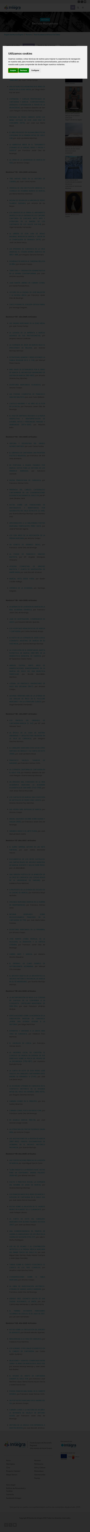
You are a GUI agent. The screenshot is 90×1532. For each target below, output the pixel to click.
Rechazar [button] (23, 70)
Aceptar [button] (13, 70)
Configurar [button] (35, 70)
